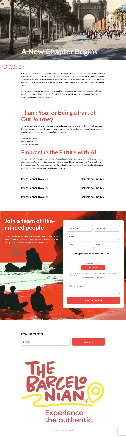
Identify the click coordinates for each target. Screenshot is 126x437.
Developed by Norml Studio (63, 430)
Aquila (48, 94)
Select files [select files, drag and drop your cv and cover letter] (93, 267)
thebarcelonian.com (86, 91)
